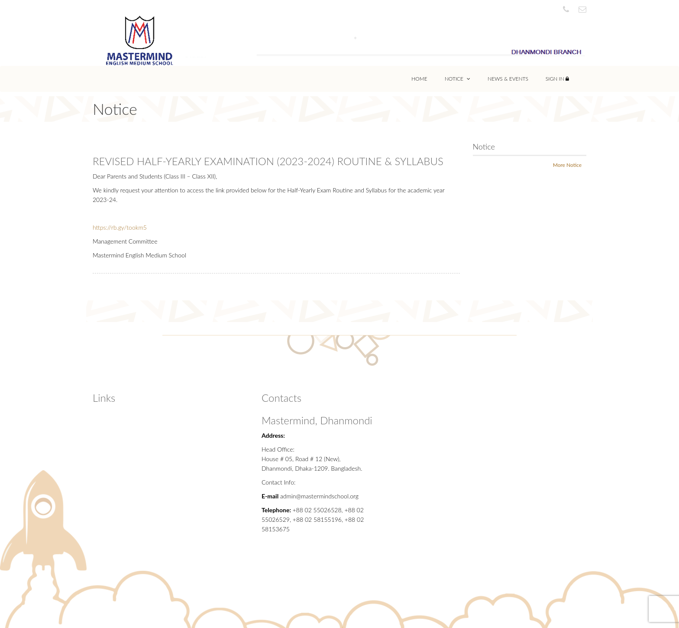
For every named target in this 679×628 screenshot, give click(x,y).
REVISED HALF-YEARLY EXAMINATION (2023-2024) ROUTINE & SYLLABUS (268, 161)
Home (419, 78)
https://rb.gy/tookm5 (120, 227)
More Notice (567, 165)
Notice (457, 78)
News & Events (508, 78)
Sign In (557, 78)
